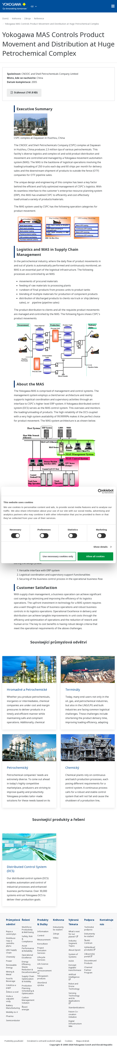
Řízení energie (25, 1008)
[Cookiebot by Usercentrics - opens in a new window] (100, 491)
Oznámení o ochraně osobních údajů (44, 1041)
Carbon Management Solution (28, 1000)
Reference (39, 18)
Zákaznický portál (89, 955)
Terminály (72, 689)
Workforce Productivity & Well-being (28, 930)
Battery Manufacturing (13, 1006)
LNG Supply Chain (11, 951)
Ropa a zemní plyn (11, 932)
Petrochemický (17, 768)
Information (42, 931)
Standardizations (77, 1007)
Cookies (69, 1041)
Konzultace (42, 943)
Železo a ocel (12, 991)
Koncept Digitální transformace (75, 967)
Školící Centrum (88, 941)
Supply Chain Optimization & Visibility (28, 979)
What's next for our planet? (74, 934)
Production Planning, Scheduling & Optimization (28, 989)
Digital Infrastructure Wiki (75, 1024)
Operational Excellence (27, 956)
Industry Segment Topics (73, 943)
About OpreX (74, 950)
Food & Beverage (10, 979)
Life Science (42, 964)
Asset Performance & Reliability (28, 948)
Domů (5, 18)
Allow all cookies (95, 556)
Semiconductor (13, 1020)
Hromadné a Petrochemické (27, 689)
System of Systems (73, 955)
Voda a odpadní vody (10, 999)
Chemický (72, 768)
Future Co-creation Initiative (73, 1014)
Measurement (43, 939)
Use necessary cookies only (58, 556)
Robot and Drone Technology (74, 986)
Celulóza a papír (11, 986)
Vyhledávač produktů (89, 948)
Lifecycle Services (41, 958)
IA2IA (71, 960)
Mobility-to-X (12, 1012)
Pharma (9, 1016)
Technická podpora (89, 928)
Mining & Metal (10, 973)
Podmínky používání (14, 1041)
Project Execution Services (41, 950)
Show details (101, 547)
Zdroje (27, 18)
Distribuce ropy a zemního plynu (10, 942)
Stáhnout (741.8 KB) (24, 92)
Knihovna (16, 18)
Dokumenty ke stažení (58, 928)
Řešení (26, 920)
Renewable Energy (11, 966)
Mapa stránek (82, 1041)
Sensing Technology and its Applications (74, 997)
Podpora (89, 920)
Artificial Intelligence (74, 975)
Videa (55, 937)
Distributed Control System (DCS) (26, 869)
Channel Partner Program (88, 970)
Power (9, 960)
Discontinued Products (90, 961)
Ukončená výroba (42, 984)
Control (40, 935)
